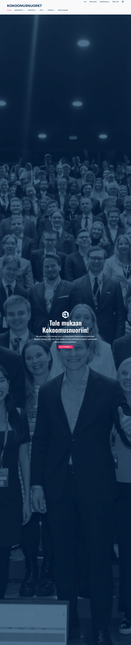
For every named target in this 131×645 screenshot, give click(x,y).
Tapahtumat (31, 10)
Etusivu (9, 10)
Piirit (41, 10)
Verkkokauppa (104, 2)
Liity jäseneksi (65, 347)
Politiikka (50, 10)
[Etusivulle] (24, 6)
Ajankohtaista (18, 10)
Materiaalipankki (63, 10)
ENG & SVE (115, 2)
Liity (85, 2)
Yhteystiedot (93, 2)
